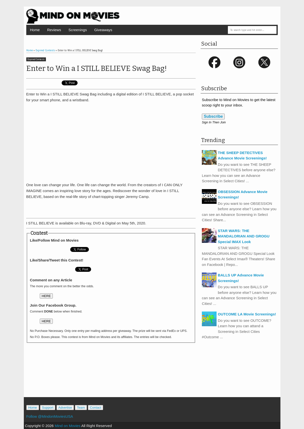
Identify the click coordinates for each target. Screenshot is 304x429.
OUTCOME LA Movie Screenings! (247, 314)
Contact (95, 407)
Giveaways (103, 30)
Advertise (65, 407)
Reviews (54, 30)
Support (48, 407)
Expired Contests (36, 59)
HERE (46, 296)
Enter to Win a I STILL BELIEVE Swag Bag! (96, 68)
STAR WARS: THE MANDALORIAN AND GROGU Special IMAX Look (243, 236)
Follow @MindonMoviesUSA (49, 416)
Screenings (78, 30)
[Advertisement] (111, 207)
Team (81, 407)
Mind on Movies (68, 426)
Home (35, 30)
